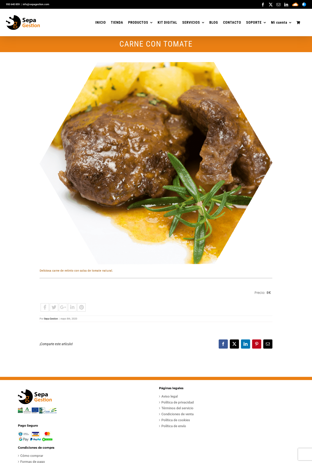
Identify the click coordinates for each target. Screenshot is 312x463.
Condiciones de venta (177, 414)
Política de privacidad (177, 402)
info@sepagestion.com (36, 4)
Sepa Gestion (51, 318)
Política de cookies (175, 420)
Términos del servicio (177, 408)
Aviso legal (169, 396)
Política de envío (173, 426)
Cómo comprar (31, 456)
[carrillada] (156, 163)
